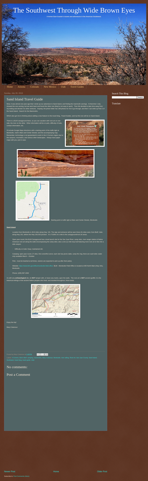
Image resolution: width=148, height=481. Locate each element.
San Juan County (82, 358)
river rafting (65, 358)
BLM (21, 358)
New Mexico (50, 86)
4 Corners (15, 358)
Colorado (34, 86)
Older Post (102, 471)
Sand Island (93, 358)
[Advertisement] (55, 450)
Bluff (25, 358)
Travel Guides (77, 86)
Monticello (57, 358)
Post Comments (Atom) (21, 476)
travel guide (26, 360)
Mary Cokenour (47, 358)
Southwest (10, 360)
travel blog (18, 360)
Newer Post (9, 471)
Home (10, 86)
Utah (63, 86)
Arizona (21, 86)
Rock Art (73, 358)
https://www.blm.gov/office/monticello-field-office (36, 266)
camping (30, 358)
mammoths (38, 358)
